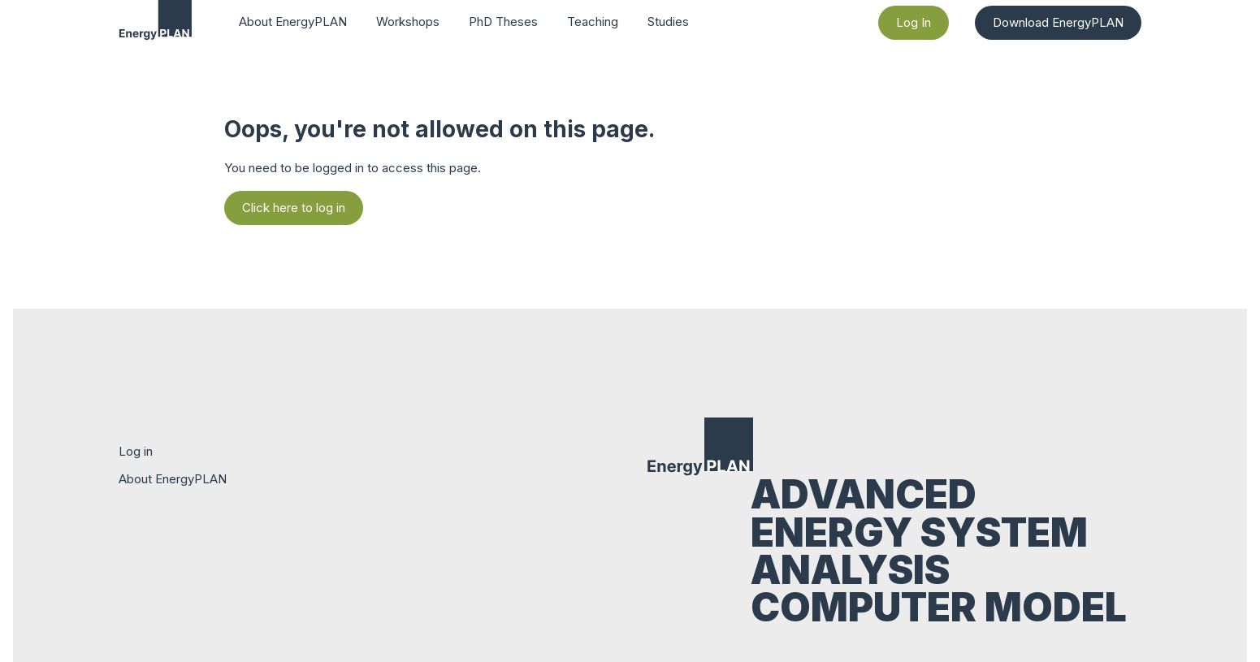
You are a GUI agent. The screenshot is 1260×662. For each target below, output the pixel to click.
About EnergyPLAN (293, 21)
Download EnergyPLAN (1058, 22)
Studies (668, 21)
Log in (136, 451)
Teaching (592, 21)
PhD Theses (503, 21)
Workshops (407, 21)
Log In (913, 22)
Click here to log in (293, 207)
